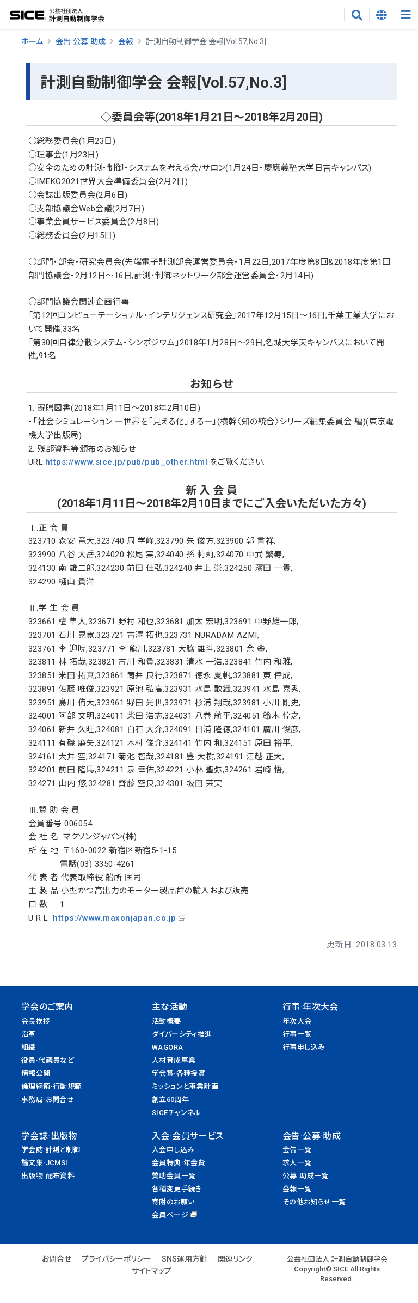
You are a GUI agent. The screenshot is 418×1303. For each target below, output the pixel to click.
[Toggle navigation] (406, 14)
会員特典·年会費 (178, 1163)
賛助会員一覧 (173, 1176)
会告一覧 (297, 1150)
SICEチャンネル (176, 1113)
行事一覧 (297, 1034)
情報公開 (36, 1073)
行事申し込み (303, 1047)
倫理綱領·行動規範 (51, 1086)
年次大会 (297, 1021)
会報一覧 (297, 1189)
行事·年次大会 (310, 1007)
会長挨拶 (36, 1021)
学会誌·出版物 (49, 1136)
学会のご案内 (47, 1007)
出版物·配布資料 (48, 1176)
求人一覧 (297, 1163)
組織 (28, 1047)
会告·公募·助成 (81, 41)
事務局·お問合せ (47, 1099)
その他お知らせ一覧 (314, 1202)
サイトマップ (151, 1271)
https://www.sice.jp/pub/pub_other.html (126, 462)
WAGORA (167, 1047)
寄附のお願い (173, 1202)
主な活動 (170, 1007)
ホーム (32, 41)
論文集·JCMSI (44, 1163)
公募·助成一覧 (305, 1176)
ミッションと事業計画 (185, 1086)
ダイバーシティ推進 (182, 1034)
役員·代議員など (47, 1060)
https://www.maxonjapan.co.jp (114, 918)
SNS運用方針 (184, 1259)
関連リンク (235, 1259)
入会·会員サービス (188, 1136)
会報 (125, 41)
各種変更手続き (177, 1189)
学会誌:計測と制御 (51, 1150)
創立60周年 (170, 1099)
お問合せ (56, 1259)
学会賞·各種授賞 (178, 1073)
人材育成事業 (173, 1060)
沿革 (28, 1034)
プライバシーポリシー (116, 1259)
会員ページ (170, 1215)
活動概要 (166, 1021)
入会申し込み (173, 1150)
